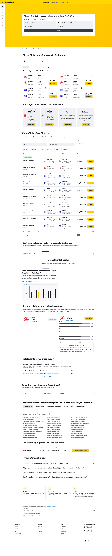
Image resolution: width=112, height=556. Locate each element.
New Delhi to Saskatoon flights (30, 437)
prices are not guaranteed (51, 506)
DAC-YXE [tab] (71, 250)
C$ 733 (68, 16)
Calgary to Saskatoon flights (53, 419)
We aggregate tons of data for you (59, 513)
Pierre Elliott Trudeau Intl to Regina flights (32, 431)
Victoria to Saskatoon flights (53, 429)
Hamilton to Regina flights (29, 423)
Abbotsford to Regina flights (77, 425)
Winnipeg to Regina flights (29, 435)
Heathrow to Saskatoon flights (54, 425)
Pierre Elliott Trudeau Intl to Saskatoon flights (33, 421)
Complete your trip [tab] (39, 406)
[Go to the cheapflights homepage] (10, 2)
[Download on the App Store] (88, 530)
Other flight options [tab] (81, 406)
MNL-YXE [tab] (46, 250)
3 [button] (84, 235)
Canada (27, 48)
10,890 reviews (33, 321)
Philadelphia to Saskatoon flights (54, 437)
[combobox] (27, 19)
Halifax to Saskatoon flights (53, 431)
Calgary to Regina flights (28, 419)
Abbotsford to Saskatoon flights (78, 421)
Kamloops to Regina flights (53, 433)
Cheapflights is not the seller (59, 511)
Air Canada (32, 317)
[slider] (95, 145)
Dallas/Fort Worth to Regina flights (79, 435)
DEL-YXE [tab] (52, 250)
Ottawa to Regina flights (76, 431)
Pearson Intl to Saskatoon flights (30, 417)
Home (23, 48)
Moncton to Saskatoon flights (77, 437)
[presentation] (73, 16)
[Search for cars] (2, 12)
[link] (31, 124)
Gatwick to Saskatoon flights (77, 427)
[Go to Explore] (2, 18)
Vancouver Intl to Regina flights (78, 419)
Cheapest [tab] (26, 67)
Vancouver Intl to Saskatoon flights (79, 417)
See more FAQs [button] (47, 376)
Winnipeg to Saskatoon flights (30, 425)
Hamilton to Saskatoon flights (53, 427)
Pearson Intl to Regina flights (53, 417)
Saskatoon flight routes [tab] (39, 409)
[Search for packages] (2, 15)
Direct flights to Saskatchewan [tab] (54, 406)
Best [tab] (32, 67)
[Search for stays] (2, 9)
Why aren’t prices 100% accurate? (59, 516)
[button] (2, 2)
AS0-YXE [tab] (46, 266)
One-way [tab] (47, 67)
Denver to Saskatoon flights (77, 429)
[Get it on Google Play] (88, 527)
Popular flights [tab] (27, 409)
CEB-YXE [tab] (65, 250)
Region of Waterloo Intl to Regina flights (80, 423)
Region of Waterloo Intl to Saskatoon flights (33, 427)
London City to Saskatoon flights (30, 429)
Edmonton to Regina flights (29, 433)
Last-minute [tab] (39, 67)
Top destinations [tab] (51, 409)
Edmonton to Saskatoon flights (54, 423)
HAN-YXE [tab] (58, 250)
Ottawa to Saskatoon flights (53, 421)
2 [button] (81, 235)
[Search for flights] (2, 6)
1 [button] (78, 235)
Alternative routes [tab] (28, 406)
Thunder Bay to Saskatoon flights (54, 435)
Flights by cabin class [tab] (69, 406)
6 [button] (90, 235)
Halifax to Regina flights (76, 433)
